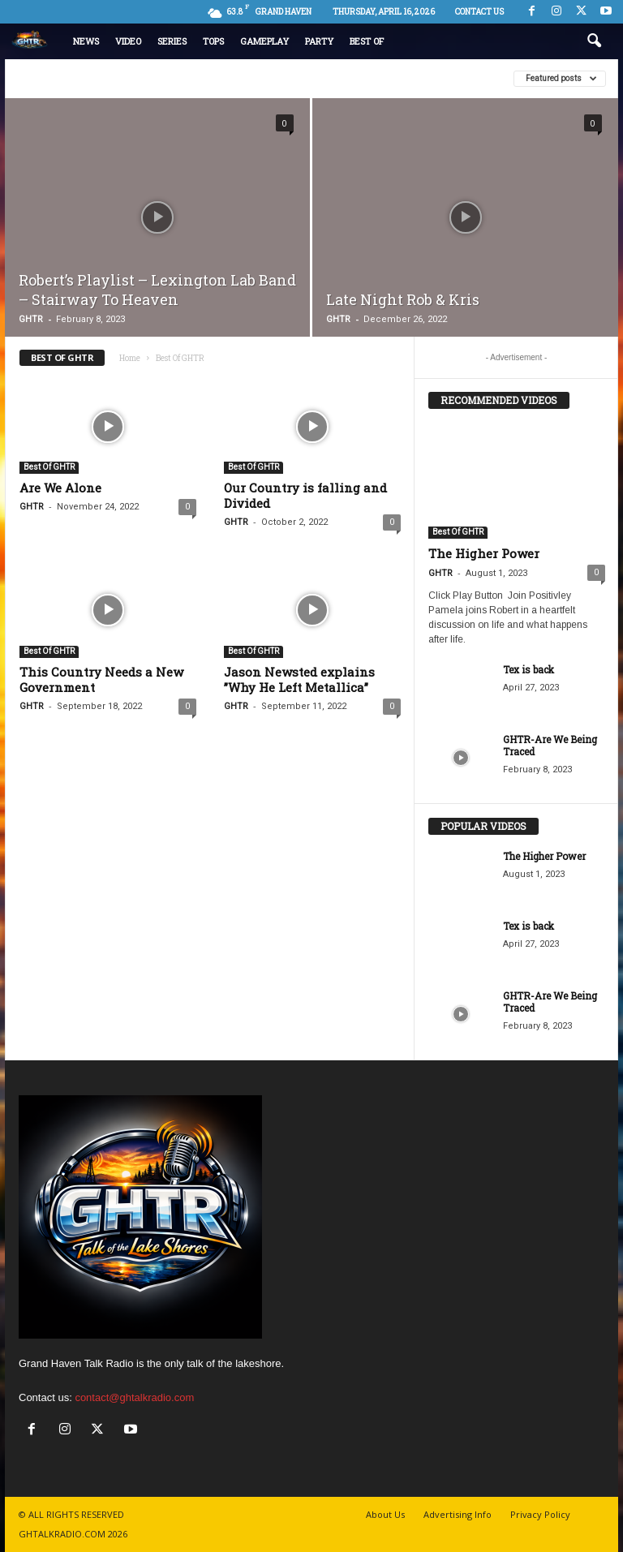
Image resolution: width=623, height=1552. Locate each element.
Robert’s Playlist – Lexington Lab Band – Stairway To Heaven (157, 289)
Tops (213, 41)
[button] (594, 41)
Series (172, 41)
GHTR (31, 319)
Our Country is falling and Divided (305, 495)
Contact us (479, 11)
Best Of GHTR (49, 466)
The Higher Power (483, 553)
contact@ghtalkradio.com (134, 1397)
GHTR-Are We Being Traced (550, 745)
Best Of (367, 41)
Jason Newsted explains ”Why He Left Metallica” (299, 679)
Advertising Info (457, 1514)
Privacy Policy (540, 1514)
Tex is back (528, 669)
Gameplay (264, 41)
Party (319, 41)
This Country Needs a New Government (101, 679)
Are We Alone (60, 487)
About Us (385, 1514)
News (86, 41)
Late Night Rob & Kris (402, 299)
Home (129, 358)
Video (128, 41)
